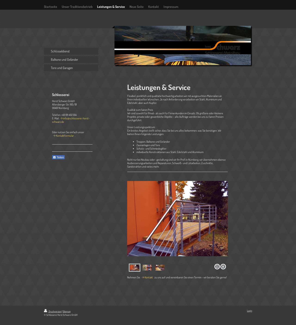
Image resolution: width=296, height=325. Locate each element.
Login (249, 310)
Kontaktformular (65, 135)
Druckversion (53, 311)
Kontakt (149, 277)
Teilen (58, 157)
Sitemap (67, 311)
